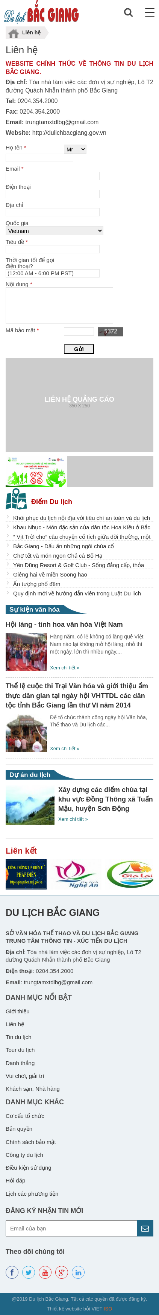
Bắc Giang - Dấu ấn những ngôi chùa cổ (63, 546)
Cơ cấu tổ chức (25, 1116)
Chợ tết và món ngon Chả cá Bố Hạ (57, 555)
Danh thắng (20, 1063)
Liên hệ (15, 1024)
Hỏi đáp (15, 1180)
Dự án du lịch (29, 775)
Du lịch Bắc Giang (53, 912)
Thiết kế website (64, 1309)
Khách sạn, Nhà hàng (33, 1088)
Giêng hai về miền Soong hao (50, 574)
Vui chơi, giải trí (25, 1076)
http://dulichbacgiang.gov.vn (68, 132)
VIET (102, 1309)
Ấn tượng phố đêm (37, 584)
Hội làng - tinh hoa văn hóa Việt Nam (64, 624)
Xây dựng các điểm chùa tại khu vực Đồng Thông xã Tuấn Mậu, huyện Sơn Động (105, 799)
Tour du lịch (20, 1050)
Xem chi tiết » (65, 668)
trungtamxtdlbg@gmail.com (61, 122)
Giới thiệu (18, 1011)
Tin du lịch (18, 1037)
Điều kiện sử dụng (28, 1167)
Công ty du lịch (24, 1155)
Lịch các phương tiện (32, 1193)
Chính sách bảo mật (31, 1142)
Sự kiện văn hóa (34, 609)
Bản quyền (19, 1128)
